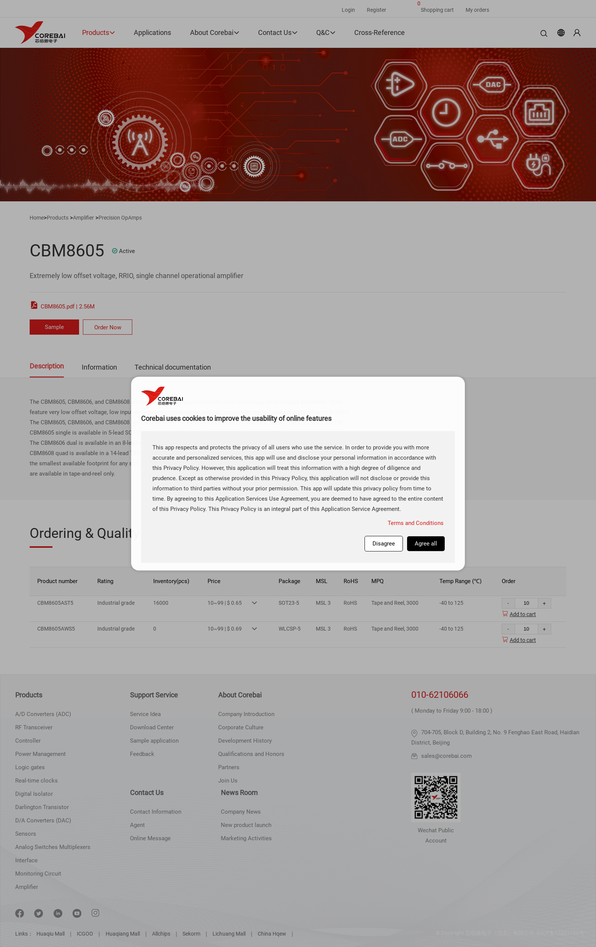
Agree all (426, 543)
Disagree (383, 543)
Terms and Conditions (416, 522)
